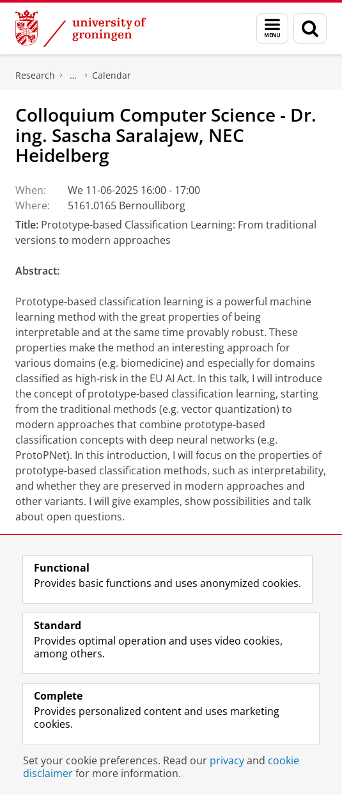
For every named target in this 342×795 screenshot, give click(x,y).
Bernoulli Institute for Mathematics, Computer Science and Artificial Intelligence (73, 75)
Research (35, 75)
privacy (227, 760)
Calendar (111, 75)
